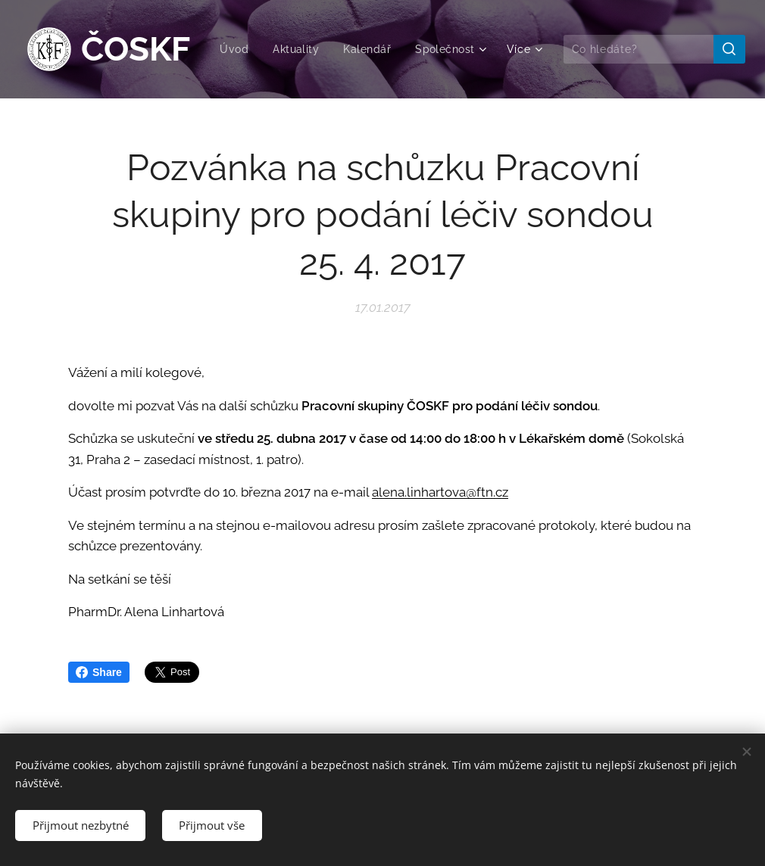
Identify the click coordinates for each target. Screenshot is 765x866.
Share (99, 672)
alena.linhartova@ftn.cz (440, 492)
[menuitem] (319, 49)
